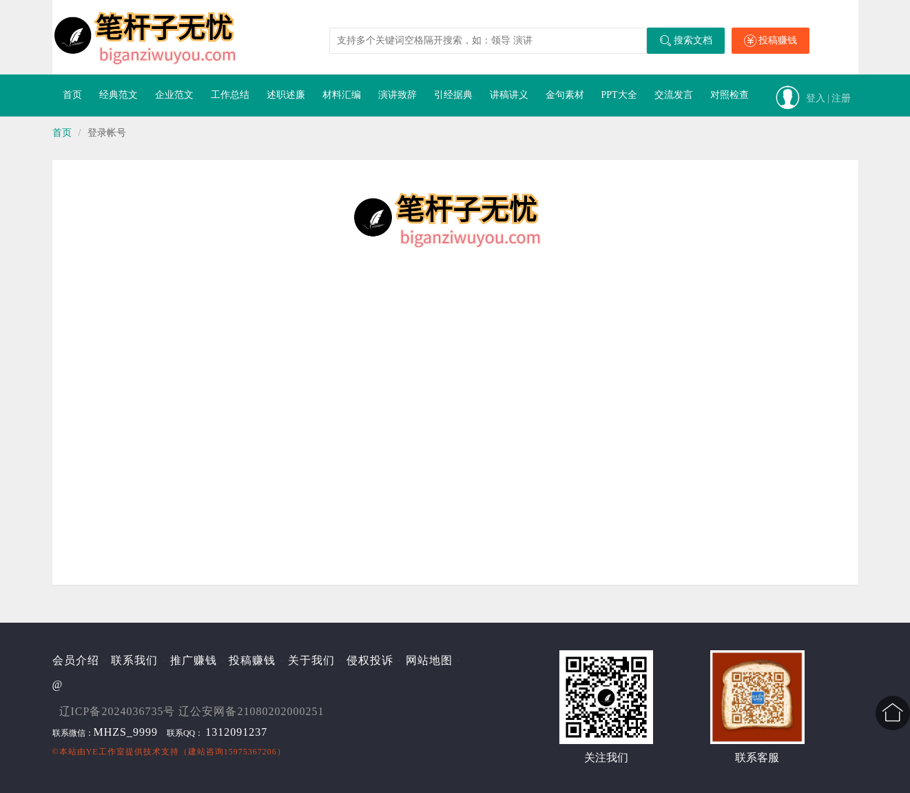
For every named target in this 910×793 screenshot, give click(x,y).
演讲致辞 (397, 95)
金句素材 (565, 95)
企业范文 (174, 95)
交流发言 (673, 95)
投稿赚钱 (770, 40)
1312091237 (236, 732)
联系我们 (134, 660)
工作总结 (230, 95)
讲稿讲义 (509, 95)
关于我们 (311, 660)
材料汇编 (341, 95)
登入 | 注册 (828, 98)
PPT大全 (619, 95)
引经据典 (453, 95)
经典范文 (118, 95)
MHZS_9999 (126, 732)
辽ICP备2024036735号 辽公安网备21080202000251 (191, 711)
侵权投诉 (370, 660)
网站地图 (429, 660)
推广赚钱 (193, 660)
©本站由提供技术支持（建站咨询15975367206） (169, 751)
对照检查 (729, 95)
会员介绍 (75, 660)
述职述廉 (286, 95)
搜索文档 (685, 40)
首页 (72, 95)
